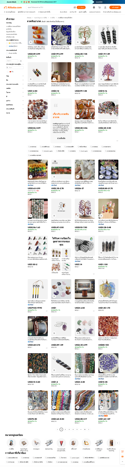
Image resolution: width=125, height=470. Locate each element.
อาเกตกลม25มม (110, 151)
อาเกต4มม (74, 462)
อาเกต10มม (32, 147)
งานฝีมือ (52, 17)
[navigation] (15, 224)
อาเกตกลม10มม (33, 151)
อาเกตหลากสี (37, 458)
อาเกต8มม (94, 147)
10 (84, 429)
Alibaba (29, 17)
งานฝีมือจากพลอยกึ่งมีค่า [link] (65, 17)
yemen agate (74, 458)
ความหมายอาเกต (61, 462)
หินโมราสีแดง (82, 147)
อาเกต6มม (57, 147)
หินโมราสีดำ (60, 151)
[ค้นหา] (81, 7)
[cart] (99, 8)
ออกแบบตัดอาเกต (11, 458)
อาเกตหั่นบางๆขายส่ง (34, 155)
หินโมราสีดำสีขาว (88, 458)
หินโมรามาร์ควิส (37, 462)
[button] (75, 7)
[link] (122, 451)
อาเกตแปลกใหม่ (50, 458)
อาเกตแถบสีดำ (69, 147)
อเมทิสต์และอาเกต (103, 458)
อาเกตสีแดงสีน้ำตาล (88, 462)
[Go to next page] (88, 429)
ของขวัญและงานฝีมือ (40, 17)
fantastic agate (47, 151)
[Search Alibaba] (50, 7)
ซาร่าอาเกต (10, 462)
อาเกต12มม (25, 458)
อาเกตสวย (71, 151)
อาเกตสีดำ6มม (45, 147)
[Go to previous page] (57, 429)
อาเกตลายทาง (106, 147)
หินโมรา (49, 462)
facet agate (83, 151)
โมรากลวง (62, 458)
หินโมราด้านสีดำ (23, 462)
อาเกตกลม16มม (96, 151)
